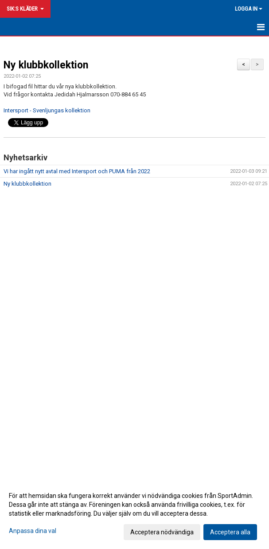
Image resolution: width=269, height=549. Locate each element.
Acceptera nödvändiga (162, 532)
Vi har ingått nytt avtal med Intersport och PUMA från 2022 (77, 171)
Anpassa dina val (32, 530)
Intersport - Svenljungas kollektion (47, 110)
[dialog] (134, 513)
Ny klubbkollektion (46, 65)
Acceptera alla (230, 532)
